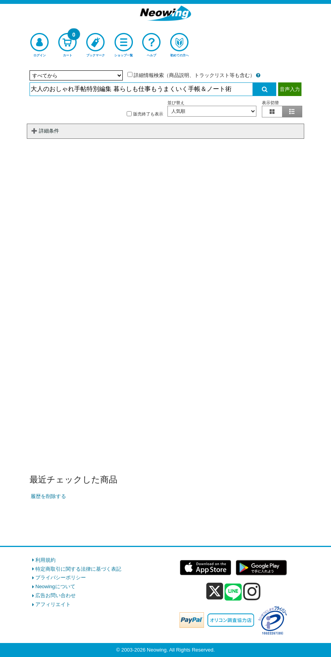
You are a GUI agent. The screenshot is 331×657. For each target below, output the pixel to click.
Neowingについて (55, 586)
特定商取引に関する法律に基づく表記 (78, 569)
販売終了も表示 (145, 113)
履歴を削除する (48, 496)
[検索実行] (264, 89)
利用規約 (45, 560)
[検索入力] (141, 89)
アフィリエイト (53, 604)
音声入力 (290, 89)
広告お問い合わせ (55, 595)
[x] (214, 591)
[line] (233, 592)
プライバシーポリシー (60, 577)
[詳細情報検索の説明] (258, 75)
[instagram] (252, 591)
